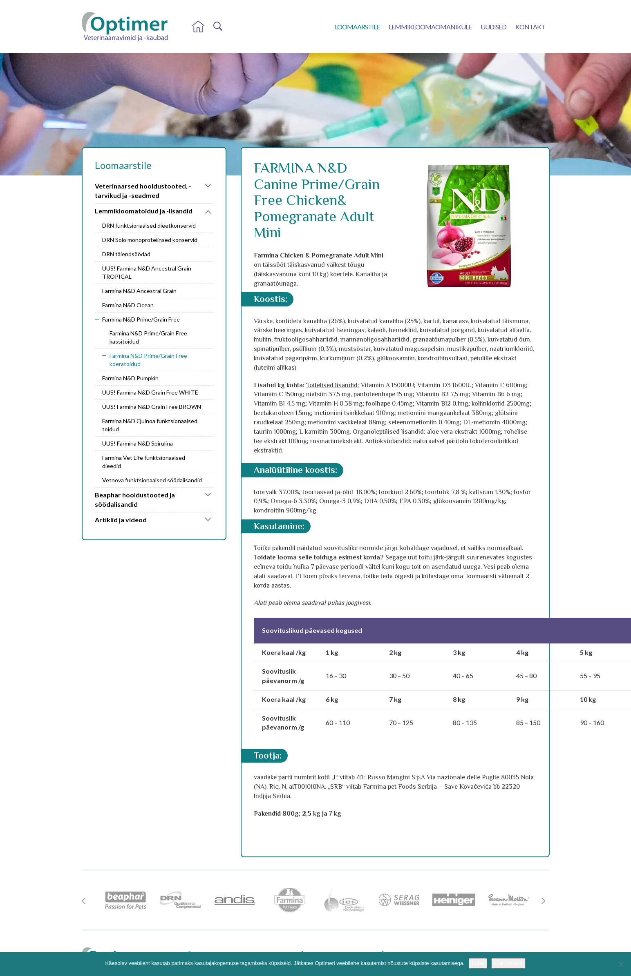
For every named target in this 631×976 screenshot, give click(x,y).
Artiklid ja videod (121, 519)
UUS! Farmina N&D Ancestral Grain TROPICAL (146, 272)
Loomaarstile (357, 27)
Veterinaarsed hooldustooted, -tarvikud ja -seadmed (143, 190)
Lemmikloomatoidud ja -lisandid (143, 211)
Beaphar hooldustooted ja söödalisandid (135, 499)
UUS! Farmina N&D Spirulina (137, 443)
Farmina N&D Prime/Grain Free (141, 319)
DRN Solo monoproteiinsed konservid (149, 239)
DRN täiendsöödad (126, 254)
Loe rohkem (509, 963)
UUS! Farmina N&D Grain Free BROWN (151, 406)
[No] (621, 964)
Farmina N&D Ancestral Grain (139, 290)
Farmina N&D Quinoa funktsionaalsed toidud (149, 425)
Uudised (493, 27)
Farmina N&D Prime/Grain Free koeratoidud (148, 359)
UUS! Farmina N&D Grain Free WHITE (150, 392)
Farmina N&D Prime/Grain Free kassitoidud (148, 337)
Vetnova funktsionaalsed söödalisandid (152, 480)
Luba (478, 963)
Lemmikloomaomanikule (430, 27)
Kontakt (530, 27)
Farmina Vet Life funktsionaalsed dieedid (143, 461)
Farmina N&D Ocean (128, 305)
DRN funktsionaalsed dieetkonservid (149, 225)
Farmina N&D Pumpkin (130, 378)
